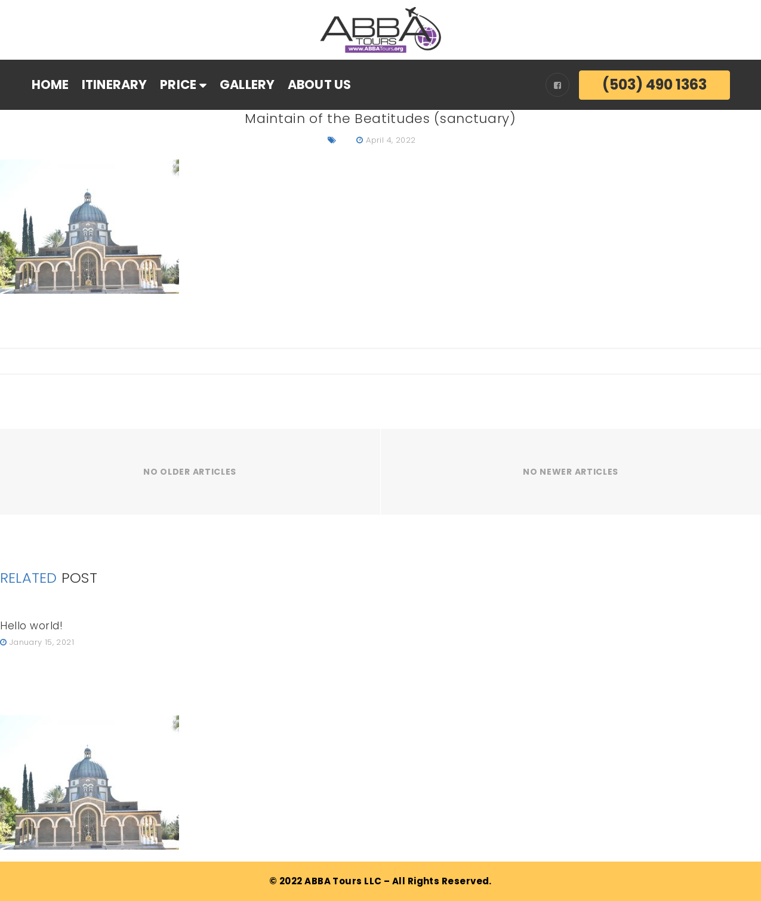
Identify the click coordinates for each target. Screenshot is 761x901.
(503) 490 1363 (654, 84)
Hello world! (31, 626)
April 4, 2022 (390, 140)
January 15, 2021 (42, 642)
